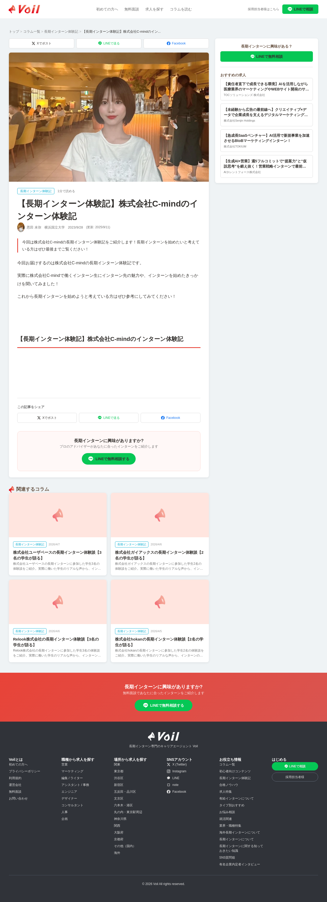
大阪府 (118, 832)
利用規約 (15, 778)
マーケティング (72, 771)
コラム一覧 (31, 31)
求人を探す (154, 9)
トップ (14, 31)
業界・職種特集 (230, 825)
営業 (64, 764)
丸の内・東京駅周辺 (128, 812)
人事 (64, 812)
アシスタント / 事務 (75, 785)
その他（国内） (125, 846)
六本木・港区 (123, 805)
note (173, 785)
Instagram (176, 771)
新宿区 (118, 785)
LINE (173, 778)
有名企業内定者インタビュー (239, 864)
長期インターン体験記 (61, 31)
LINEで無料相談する (108, 458)
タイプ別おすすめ (231, 805)
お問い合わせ (18, 798)
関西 (117, 825)
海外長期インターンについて (239, 832)
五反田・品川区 (125, 791)
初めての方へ (107, 9)
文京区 (118, 798)
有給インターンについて (236, 798)
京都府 (118, 839)
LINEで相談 (300, 9)
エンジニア (69, 791)
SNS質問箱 (227, 857)
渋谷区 (118, 778)
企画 (64, 819)
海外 (117, 853)
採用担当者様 (294, 777)
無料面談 (131, 9)
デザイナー (69, 798)
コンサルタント (72, 805)
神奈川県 (120, 819)
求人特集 (225, 791)
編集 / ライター (72, 778)
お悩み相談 (227, 812)
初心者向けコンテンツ (235, 771)
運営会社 (15, 785)
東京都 (118, 771)
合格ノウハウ (228, 785)
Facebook (176, 43)
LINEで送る (109, 43)
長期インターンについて (236, 839)
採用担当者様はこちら (263, 9)
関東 (117, 764)
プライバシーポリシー (24, 771)
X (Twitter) (177, 764)
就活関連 (225, 819)
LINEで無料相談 (266, 56)
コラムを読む (181, 9)
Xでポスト (41, 43)
